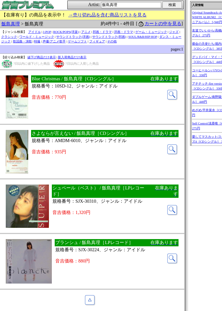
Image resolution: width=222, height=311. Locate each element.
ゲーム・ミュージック (151, 31)
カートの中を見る (163, 23)
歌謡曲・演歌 (22, 41)
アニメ (86, 31)
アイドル (34, 31)
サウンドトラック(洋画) (73, 36)
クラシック (9, 36)
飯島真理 (10, 23)
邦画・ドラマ (102, 31)
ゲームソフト (77, 41)
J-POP (47, 31)
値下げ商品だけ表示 (41, 57)
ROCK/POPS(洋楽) (66, 31)
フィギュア (97, 41)
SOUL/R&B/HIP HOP (142, 36)
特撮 (37, 41)
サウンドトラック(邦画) (109, 36)
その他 (112, 41)
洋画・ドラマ (123, 31)
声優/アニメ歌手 (54, 41)
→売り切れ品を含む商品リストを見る (107, 14)
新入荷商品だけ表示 (72, 57)
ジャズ (174, 31)
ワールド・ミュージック (36, 36)
